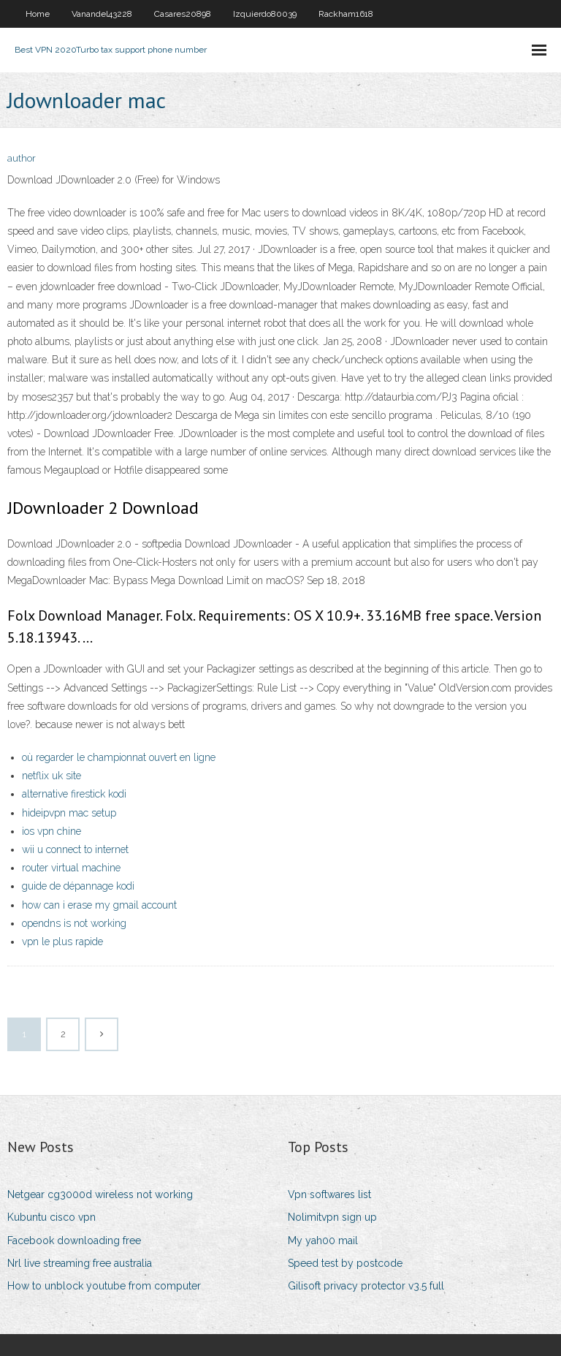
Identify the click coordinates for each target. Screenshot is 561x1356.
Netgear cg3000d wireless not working (100, 1194)
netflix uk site (51, 775)
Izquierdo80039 (265, 14)
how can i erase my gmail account (99, 905)
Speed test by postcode (345, 1263)
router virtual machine (71, 868)
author (21, 158)
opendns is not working (74, 923)
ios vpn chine (51, 831)
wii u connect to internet (75, 849)
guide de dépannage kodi (78, 886)
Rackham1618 (345, 14)
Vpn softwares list (329, 1194)
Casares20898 (182, 14)
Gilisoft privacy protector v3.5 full (366, 1286)
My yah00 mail (323, 1240)
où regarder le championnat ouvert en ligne (118, 757)
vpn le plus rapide (62, 941)
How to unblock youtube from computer (104, 1286)
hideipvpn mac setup (69, 813)
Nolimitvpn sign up (332, 1217)
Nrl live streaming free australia (79, 1263)
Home (38, 14)
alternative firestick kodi (74, 794)
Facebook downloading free (74, 1240)
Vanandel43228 (102, 14)
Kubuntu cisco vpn (51, 1217)
